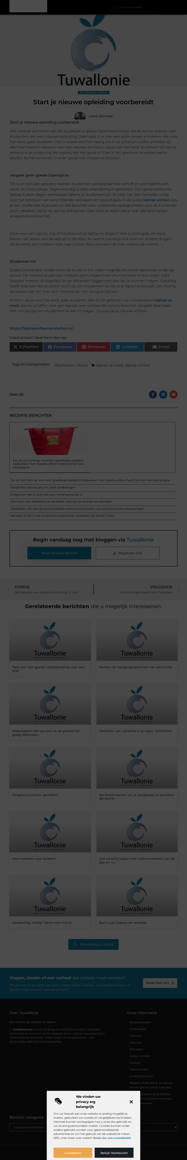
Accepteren (73, 1153)
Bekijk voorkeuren (114, 1153)
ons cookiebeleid (119, 1138)
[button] (131, 1102)
